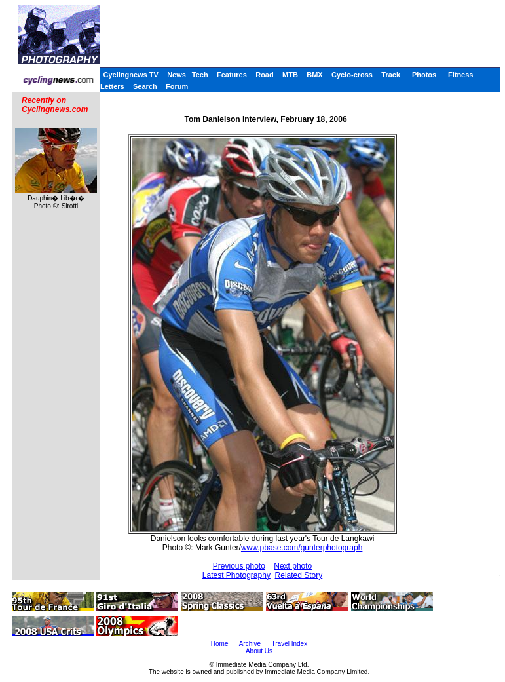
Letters (112, 86)
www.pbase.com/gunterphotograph (301, 547)
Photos (424, 75)
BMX (314, 75)
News (176, 75)
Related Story (299, 575)
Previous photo (239, 566)
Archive (250, 643)
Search (145, 86)
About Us (259, 650)
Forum (177, 86)
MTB (290, 75)
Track (390, 75)
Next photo (293, 566)
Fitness (461, 75)
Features (232, 75)
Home (220, 643)
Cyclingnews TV (130, 75)
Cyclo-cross (352, 75)
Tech (200, 75)
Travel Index (290, 643)
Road (264, 75)
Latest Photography (236, 575)
